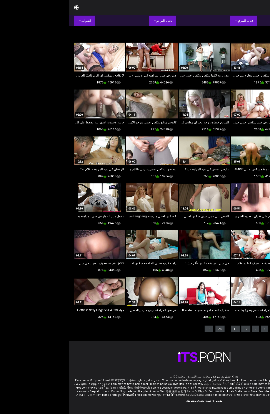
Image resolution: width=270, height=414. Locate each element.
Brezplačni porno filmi (83, 391)
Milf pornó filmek (30, 380)
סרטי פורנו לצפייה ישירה (171, 394)
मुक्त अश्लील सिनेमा (98, 394)
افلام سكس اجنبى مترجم (141, 380)
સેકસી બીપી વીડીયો (163, 384)
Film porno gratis (37, 394)
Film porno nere (203, 380)
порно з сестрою (92, 387)
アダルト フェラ (16, 394)
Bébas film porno (145, 394)
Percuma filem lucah (152, 391)
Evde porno (13, 380)
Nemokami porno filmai (189, 387)
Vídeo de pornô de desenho (110, 380)
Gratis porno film (215, 387)
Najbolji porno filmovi (233, 391)
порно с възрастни (122, 384)
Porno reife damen (252, 380)
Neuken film (163, 380)
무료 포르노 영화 (107, 391)
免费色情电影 (73, 387)
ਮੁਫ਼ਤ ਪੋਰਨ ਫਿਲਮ (37, 387)
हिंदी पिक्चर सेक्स (207, 384)
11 (166, 329)
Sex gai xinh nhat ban (227, 380)
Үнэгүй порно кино (130, 387)
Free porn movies (183, 380)
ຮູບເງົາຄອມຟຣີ (57, 394)
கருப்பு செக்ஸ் (143, 384)
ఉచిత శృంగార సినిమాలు (230, 384)
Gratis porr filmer (69, 384)
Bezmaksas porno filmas (158, 387)
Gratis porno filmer (177, 391)
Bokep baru (203, 394)
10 (176, 329)
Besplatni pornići (31, 391)
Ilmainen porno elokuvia (94, 384)
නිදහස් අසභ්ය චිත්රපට (121, 394)
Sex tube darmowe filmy (204, 391)
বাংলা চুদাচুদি (48, 380)
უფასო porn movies (45, 384)
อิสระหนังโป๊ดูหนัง (128, 391)
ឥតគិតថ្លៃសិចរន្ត (56, 387)
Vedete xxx (110, 387)
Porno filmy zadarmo (55, 391)
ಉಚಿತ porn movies (187, 384)
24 (150, 329)
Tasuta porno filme (223, 394)
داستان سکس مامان (80, 380)
